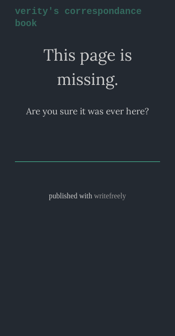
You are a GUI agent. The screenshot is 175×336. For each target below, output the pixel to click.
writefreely (110, 196)
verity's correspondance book (76, 18)
